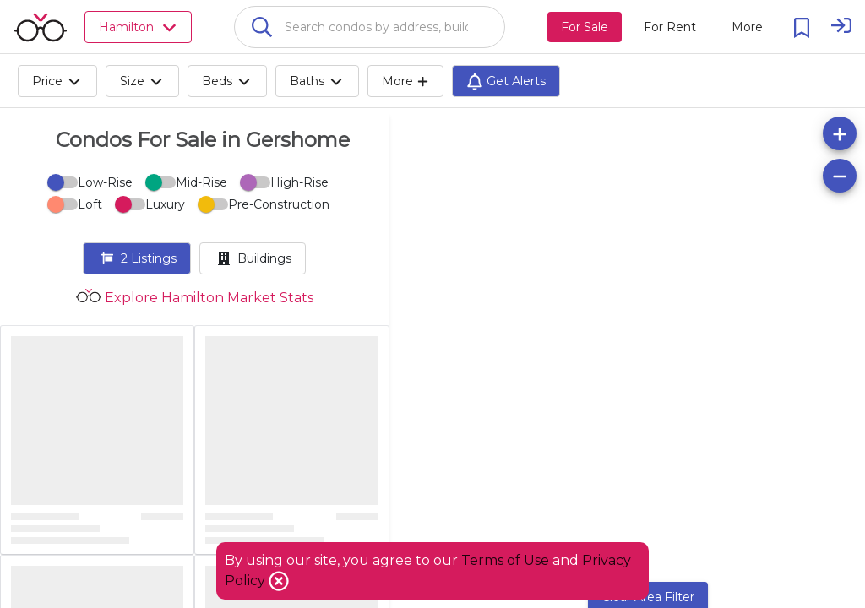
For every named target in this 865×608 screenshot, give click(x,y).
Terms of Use (505, 560)
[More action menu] (747, 27)
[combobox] (369, 27)
